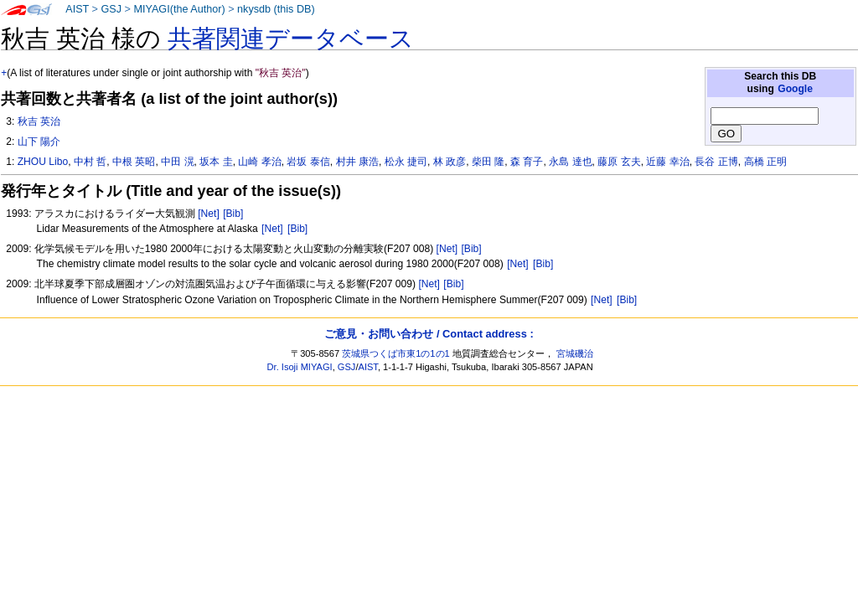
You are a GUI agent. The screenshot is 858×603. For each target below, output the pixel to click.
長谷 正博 (716, 162)
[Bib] (233, 213)
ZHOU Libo (43, 162)
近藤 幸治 (667, 162)
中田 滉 (177, 162)
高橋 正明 (765, 162)
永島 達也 (570, 162)
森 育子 (526, 162)
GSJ (111, 9)
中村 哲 (90, 162)
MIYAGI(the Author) (179, 9)
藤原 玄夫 (618, 162)
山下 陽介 (39, 141)
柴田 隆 (488, 162)
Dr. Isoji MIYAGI (300, 367)
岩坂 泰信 (308, 162)
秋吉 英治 (39, 121)
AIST (77, 9)
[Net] (209, 213)
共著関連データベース (291, 38)
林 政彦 (449, 162)
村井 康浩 (357, 162)
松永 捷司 (406, 162)
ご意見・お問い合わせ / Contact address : (428, 333)
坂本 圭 (215, 162)
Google (795, 89)
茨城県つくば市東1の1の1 (396, 353)
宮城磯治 (574, 353)
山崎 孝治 (259, 162)
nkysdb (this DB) (276, 9)
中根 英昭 (133, 162)
